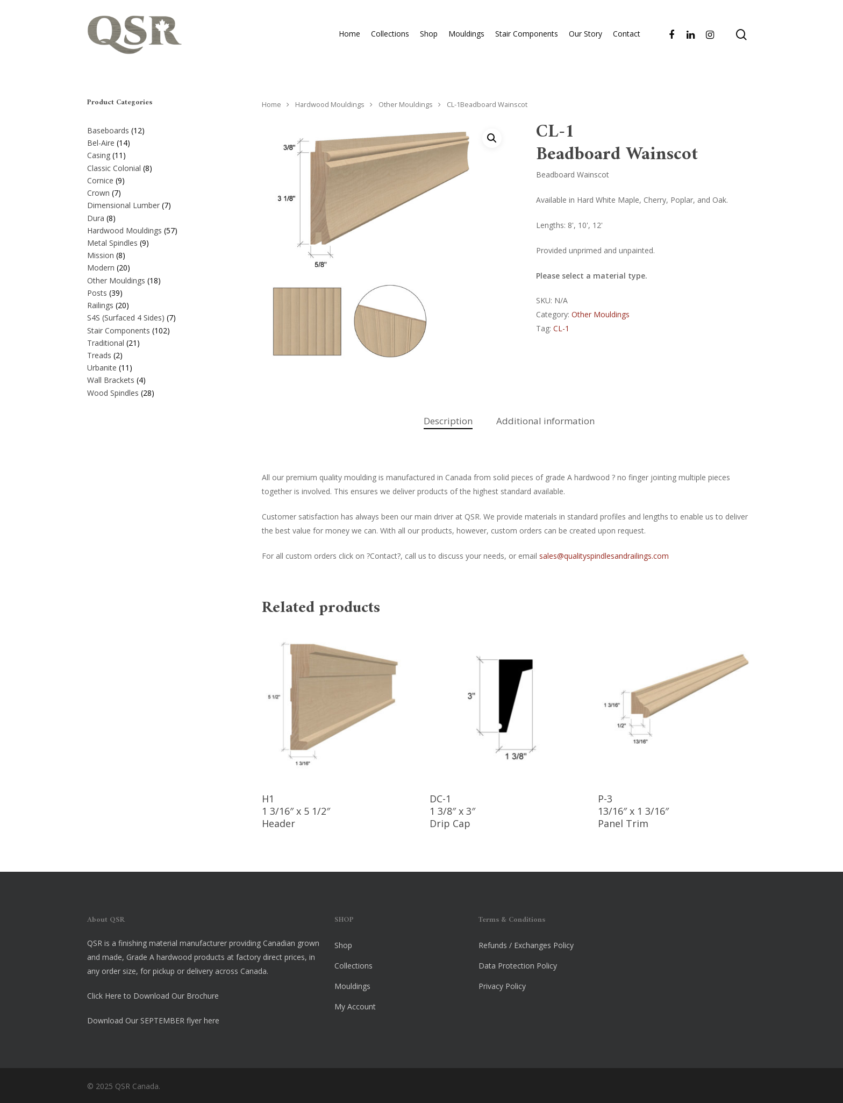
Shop (429, 36)
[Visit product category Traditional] (157, 341)
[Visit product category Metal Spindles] (157, 241)
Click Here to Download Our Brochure (153, 996)
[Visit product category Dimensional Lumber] (157, 203)
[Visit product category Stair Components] (157, 329)
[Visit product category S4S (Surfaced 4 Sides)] (157, 316)
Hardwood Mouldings (330, 104)
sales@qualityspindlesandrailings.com (604, 556)
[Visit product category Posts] (157, 291)
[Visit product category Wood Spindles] (157, 391)
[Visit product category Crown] (157, 191)
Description (448, 421)
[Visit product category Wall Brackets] (157, 378)
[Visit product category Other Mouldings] (157, 279)
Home (349, 36)
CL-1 (561, 328)
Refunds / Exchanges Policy (526, 945)
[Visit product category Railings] (157, 303)
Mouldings (466, 36)
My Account (355, 1006)
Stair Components (526, 36)
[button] (492, 138)
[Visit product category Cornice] (157, 178)
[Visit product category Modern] (157, 266)
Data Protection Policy (517, 965)
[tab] (448, 421)
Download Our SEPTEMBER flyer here (153, 1020)
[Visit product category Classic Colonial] (157, 166)
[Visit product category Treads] (157, 353)
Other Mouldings (405, 104)
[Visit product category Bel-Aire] (157, 141)
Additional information (545, 421)
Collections (390, 36)
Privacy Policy (502, 986)
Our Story (585, 36)
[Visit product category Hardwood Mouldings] (157, 228)
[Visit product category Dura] (157, 216)
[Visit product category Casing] (157, 153)
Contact (626, 36)
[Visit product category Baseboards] (157, 128)
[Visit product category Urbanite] (157, 366)
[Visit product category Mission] (157, 253)
